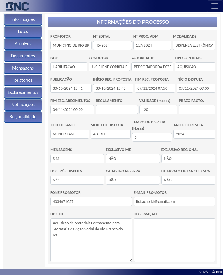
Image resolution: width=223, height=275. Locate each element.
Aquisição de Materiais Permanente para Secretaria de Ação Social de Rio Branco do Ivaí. (91, 240)
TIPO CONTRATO (188, 57)
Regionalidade (23, 116)
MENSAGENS (61, 149)
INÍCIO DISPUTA (190, 79)
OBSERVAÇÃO (145, 214)
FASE (54, 57)
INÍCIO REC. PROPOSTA (112, 79)
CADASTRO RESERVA (123, 171)
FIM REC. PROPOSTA (152, 79)
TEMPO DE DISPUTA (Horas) (149, 125)
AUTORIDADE (142, 57)
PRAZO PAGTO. (191, 100)
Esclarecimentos (23, 92)
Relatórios (23, 80)
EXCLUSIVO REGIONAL (179, 149)
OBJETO (56, 214)
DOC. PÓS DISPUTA (66, 171)
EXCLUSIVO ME (118, 149)
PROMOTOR (60, 36)
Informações (23, 19)
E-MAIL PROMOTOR (150, 192)
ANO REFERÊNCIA (188, 125)
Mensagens (23, 68)
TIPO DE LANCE (62, 125)
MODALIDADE (184, 36)
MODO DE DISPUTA (107, 125)
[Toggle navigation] (215, 6)
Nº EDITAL (101, 36)
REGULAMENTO (109, 100)
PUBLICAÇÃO (61, 79)
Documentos (23, 56)
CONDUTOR (99, 57)
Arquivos (23, 43)
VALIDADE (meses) (154, 100)
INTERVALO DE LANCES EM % (185, 171)
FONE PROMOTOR (65, 192)
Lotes (23, 31)
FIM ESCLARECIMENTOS (70, 100)
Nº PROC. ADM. (146, 36)
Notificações (23, 104)
